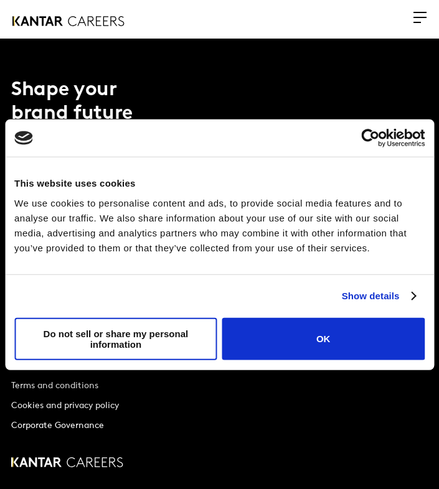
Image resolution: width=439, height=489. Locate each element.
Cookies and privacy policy (65, 406)
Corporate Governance (57, 426)
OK (323, 338)
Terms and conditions (54, 386)
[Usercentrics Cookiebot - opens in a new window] (370, 138)
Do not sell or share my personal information (116, 338)
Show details (371, 296)
